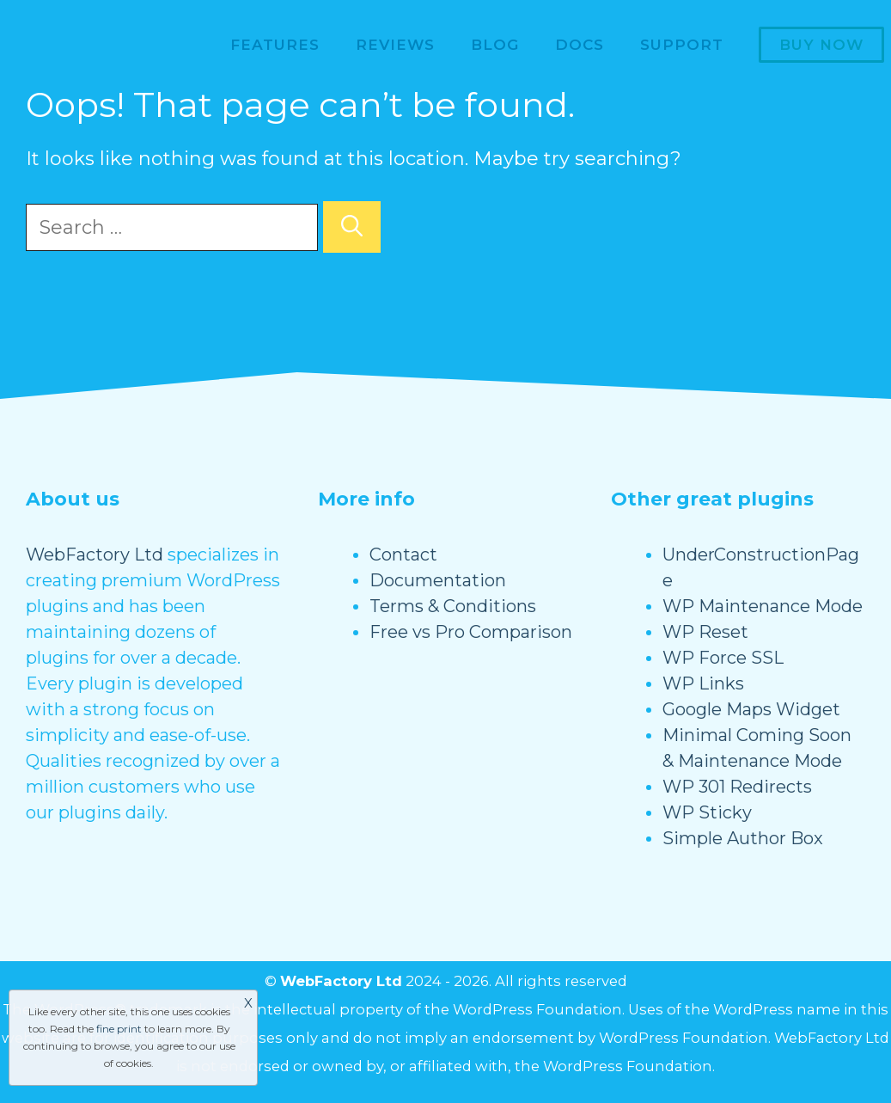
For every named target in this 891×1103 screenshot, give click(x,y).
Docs (579, 44)
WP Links (703, 683)
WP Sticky (707, 812)
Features (275, 44)
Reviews (395, 44)
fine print (119, 1028)
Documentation (437, 580)
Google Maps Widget (751, 709)
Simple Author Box (742, 838)
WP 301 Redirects (737, 786)
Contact (403, 554)
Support (681, 44)
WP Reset (705, 632)
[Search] (352, 227)
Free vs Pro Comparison (470, 632)
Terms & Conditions (452, 606)
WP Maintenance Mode (762, 606)
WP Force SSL (723, 657)
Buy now (821, 44)
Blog (495, 44)
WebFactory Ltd (94, 554)
